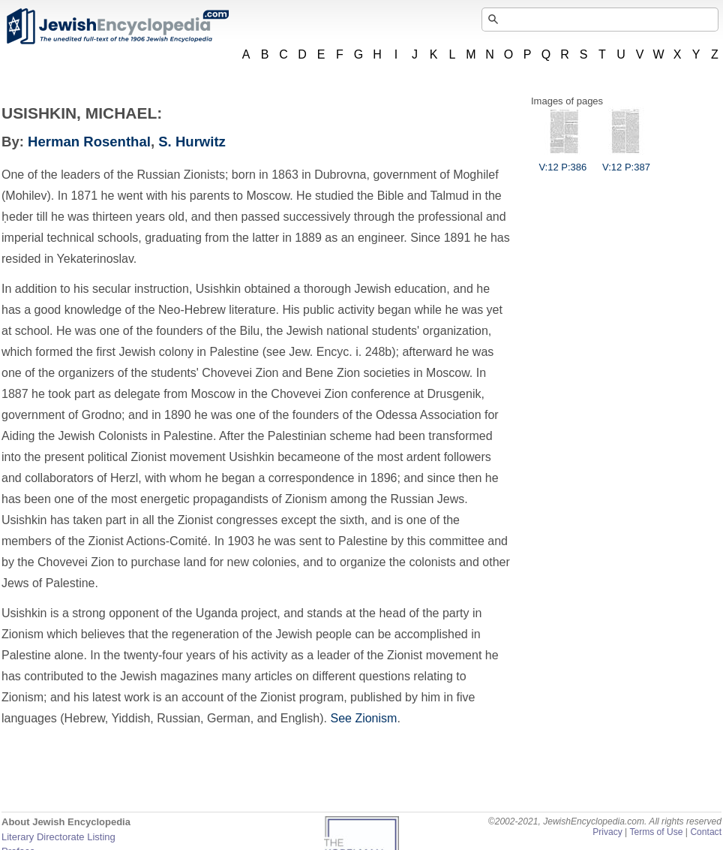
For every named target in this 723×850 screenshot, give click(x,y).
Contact (706, 832)
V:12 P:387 (626, 161)
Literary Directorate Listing (59, 836)
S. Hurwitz (192, 141)
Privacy (607, 832)
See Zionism (363, 718)
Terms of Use (655, 832)
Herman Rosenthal (89, 141)
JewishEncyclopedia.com (117, 26)
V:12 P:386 (562, 161)
